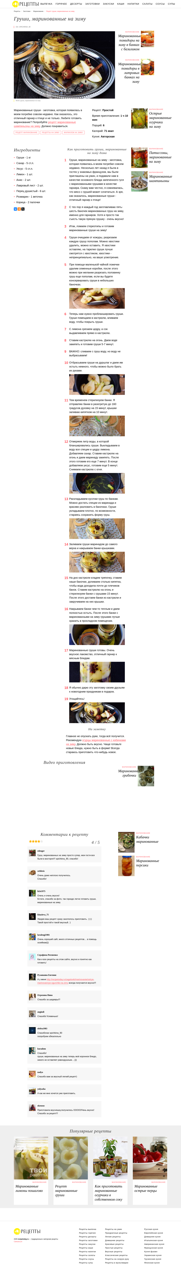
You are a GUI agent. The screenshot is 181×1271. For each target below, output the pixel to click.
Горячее (61, 4)
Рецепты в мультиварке (116, 1263)
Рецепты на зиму (50, 132)
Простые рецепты (114, 1248)
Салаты (147, 4)
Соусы (160, 4)
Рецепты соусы (86, 1259)
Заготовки (92, 4)
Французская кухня (153, 1248)
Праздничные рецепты (116, 1233)
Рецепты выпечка (87, 1229)
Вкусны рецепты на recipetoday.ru (25, 4)
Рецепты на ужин (113, 1229)
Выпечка (46, 4)
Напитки (133, 4)
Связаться (18, 1242)
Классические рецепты (116, 1255)
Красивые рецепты (114, 1244)
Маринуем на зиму (73, 132)
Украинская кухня (153, 1255)
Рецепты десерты (87, 1237)
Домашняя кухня (152, 1237)
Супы (171, 4)
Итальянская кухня (153, 1240)
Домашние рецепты (114, 1240)
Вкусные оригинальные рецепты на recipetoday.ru (27, 1231)
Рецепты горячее (87, 1233)
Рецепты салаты (87, 1255)
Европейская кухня (153, 1233)
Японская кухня (152, 1263)
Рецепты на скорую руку (117, 1259)
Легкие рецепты (113, 1237)
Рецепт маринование (26, 132)
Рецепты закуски (87, 1244)
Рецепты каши (86, 1248)
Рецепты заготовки (88, 1240)
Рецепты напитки (87, 1252)
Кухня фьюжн (150, 1252)
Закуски (108, 4)
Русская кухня (151, 1229)
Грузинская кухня (152, 1259)
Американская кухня (154, 1244)
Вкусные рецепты (113, 1252)
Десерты (76, 4)
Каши (120, 4)
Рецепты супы (86, 1263)
